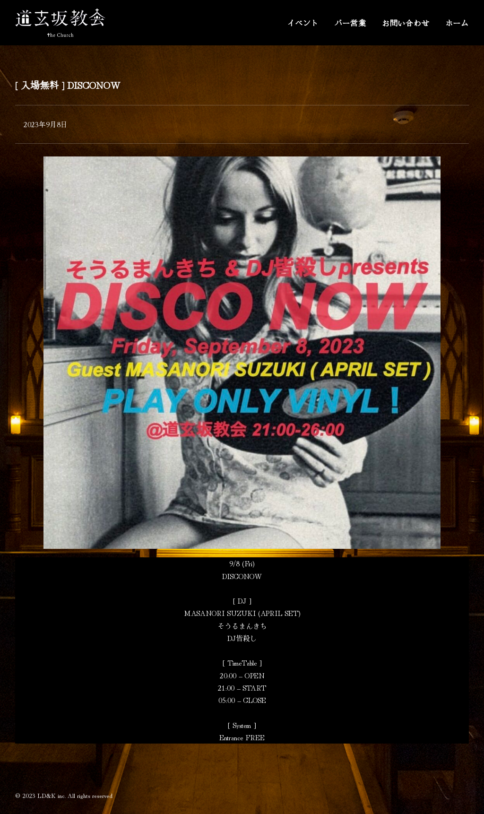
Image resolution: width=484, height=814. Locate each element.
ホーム (457, 22)
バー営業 (350, 22)
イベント (303, 22)
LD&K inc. (51, 795)
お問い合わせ (406, 22)
